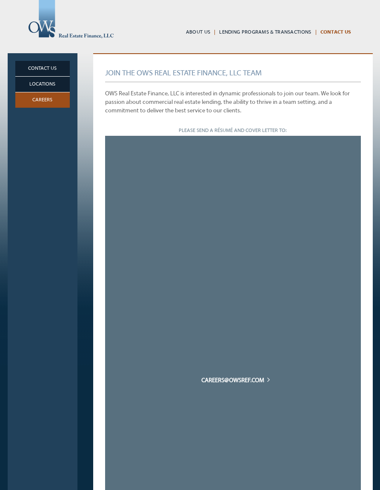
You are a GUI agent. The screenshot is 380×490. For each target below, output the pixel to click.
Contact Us (335, 32)
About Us (198, 32)
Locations (42, 84)
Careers (42, 100)
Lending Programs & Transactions (265, 32)
